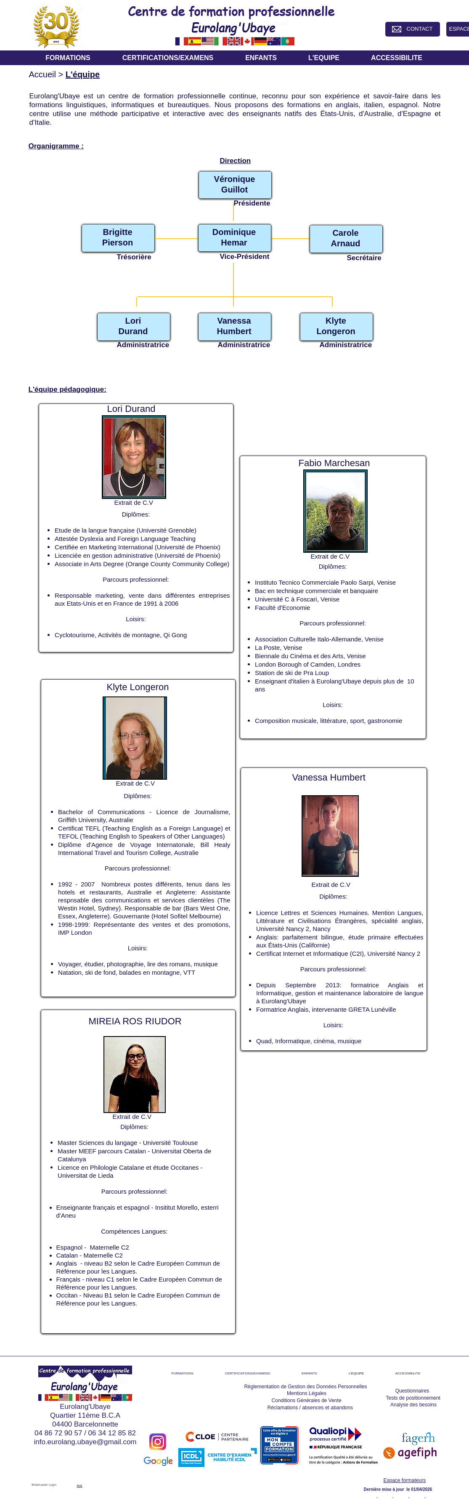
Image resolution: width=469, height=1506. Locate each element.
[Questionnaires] (412, 1391)
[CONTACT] (419, 29)
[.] (377, 1495)
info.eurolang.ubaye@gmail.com (85, 1442)
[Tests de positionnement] (413, 1398)
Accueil (42, 74)
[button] (68, 57)
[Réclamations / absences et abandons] (310, 1408)
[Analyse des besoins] (413, 1405)
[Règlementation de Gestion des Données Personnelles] (306, 1387)
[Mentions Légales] (307, 1393)
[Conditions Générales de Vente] (307, 1400)
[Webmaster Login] (44, 1485)
